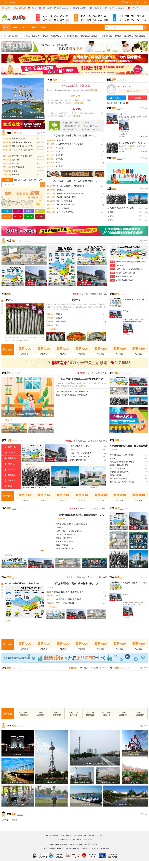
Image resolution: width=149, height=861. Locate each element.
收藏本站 (12, 2)
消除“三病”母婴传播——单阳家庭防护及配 (81, 379)
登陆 (137, 2)
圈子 (34, 27)
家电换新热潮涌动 (19, 139)
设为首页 (5, 2)
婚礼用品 (9, 475)
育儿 (105, 373)
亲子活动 (81, 373)
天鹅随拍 (44, 36)
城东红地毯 (128, 36)
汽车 (56, 16)
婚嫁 (68, 20)
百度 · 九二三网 (81, 8)
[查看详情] (124, 134)
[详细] (26, 341)
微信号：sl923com (63, 8)
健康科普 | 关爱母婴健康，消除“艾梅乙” (71, 395)
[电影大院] (51, 193)
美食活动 (103, 294)
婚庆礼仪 (82, 441)
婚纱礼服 (9, 463)
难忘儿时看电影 (63, 208)
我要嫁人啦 (70, 441)
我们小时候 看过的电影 (65, 212)
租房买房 (39, 211)
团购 (17, 211)
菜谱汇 (14, 820)
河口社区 (59, 166)
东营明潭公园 (107, 36)
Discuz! (67, 840)
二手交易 (28, 216)
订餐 (6, 211)
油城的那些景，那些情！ (89, 36)
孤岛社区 (59, 163)
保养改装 (81, 577)
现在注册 (137, 98)
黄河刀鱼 (15, 160)
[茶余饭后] (51, 140)
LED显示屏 (74, 47)
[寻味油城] (7, 160)
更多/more (41, 133)
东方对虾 (15, 175)
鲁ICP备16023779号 (95, 835)
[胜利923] (50, 144)
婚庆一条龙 (10, 447)
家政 (127, 20)
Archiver (48, 835)
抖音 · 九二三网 (47, 8)
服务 (133, 20)
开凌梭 (14, 171)
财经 (68, 16)
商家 (144, 20)
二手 (122, 16)
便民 (15, 27)
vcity (123, 136)
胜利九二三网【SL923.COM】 (76, 835)
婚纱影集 (103, 441)
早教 (98, 373)
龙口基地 (59, 148)
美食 (89, 16)
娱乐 (62, 16)
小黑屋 (61, 835)
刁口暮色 (26, 36)
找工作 (28, 211)
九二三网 (4, 820)
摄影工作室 (10, 458)
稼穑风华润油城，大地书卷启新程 (22, 146)
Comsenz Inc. (87, 840)
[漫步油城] (7, 156)
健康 (62, 20)
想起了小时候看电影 (70, 129)
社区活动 (35, 36)
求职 (133, 16)
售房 (122, 20)
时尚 (83, 16)
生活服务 (39, 216)
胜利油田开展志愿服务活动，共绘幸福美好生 (21, 142)
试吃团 (76, 294)
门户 (6, 27)
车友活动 (70, 577)
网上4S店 (103, 577)
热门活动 (17, 216)
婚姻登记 (9, 486)
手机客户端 (97, 8)
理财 (89, 20)
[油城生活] (7, 142)
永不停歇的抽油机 (71, 36)
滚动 (45, 16)
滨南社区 (59, 155)
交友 (127, 16)
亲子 (106, 16)
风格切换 (122, 2)
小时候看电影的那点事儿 (92, 129)
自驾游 (91, 577)
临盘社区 (59, 151)
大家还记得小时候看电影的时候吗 (70, 193)
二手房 (93, 508)
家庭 (100, 20)
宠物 (106, 20)
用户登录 (116, 98)
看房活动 (73, 508)
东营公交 (87, 123)
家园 (43, 27)
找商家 (93, 294)
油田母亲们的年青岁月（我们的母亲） (70, 144)
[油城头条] (7, 139)
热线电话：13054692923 (116, 8)
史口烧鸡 (15, 163)
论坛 (24, 27)
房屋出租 (84, 508)
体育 (56, 20)
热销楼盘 (103, 508)
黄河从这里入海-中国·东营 (13, 117)
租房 (144, 16)
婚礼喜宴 (92, 441)
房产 (45, 20)
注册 (144, 2)
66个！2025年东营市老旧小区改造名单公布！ (22, 150)
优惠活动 (6, 216)
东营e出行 (135, 8)
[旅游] (49, 186)
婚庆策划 (9, 469)
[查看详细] (93, 90)
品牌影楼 (9, 452)
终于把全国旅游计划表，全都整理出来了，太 (75, 135)
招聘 (139, 16)
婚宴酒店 (9, 480)
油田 (51, 16)
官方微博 (35, 8)
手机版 (55, 835)
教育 (51, 20)
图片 (100, 16)
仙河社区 (59, 159)
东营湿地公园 (56, 36)
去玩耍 (85, 294)
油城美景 (118, 36)
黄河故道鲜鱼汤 (18, 167)
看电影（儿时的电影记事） (67, 197)
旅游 (95, 20)
